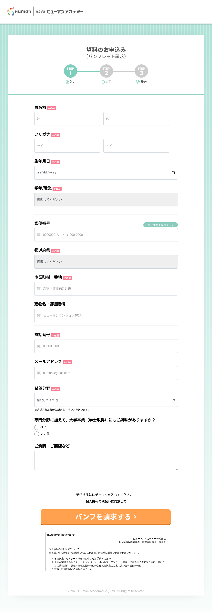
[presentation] (106, 484)
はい (43, 427)
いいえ (45, 433)
